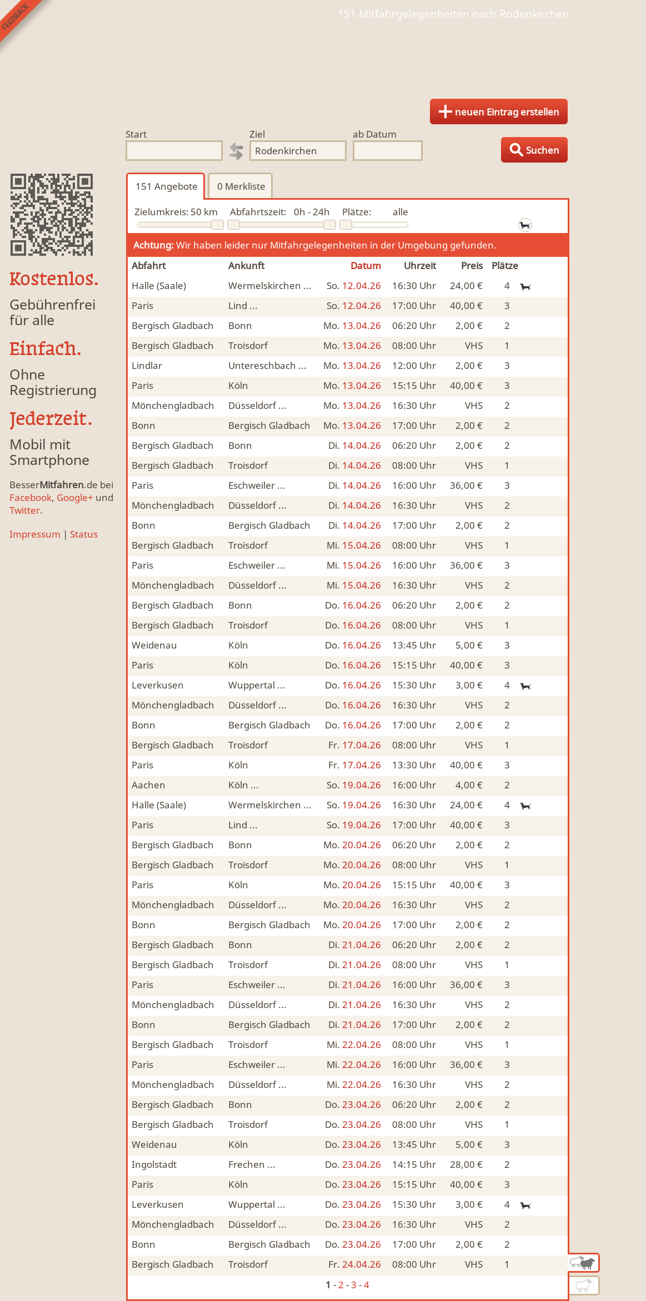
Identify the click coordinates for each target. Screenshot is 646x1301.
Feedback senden (27, 27)
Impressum (35, 534)
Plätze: (357, 211)
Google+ (75, 497)
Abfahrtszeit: (258, 211)
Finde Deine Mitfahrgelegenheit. (323, 55)
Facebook (30, 497)
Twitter (24, 510)
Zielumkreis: (161, 211)
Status (84, 534)
